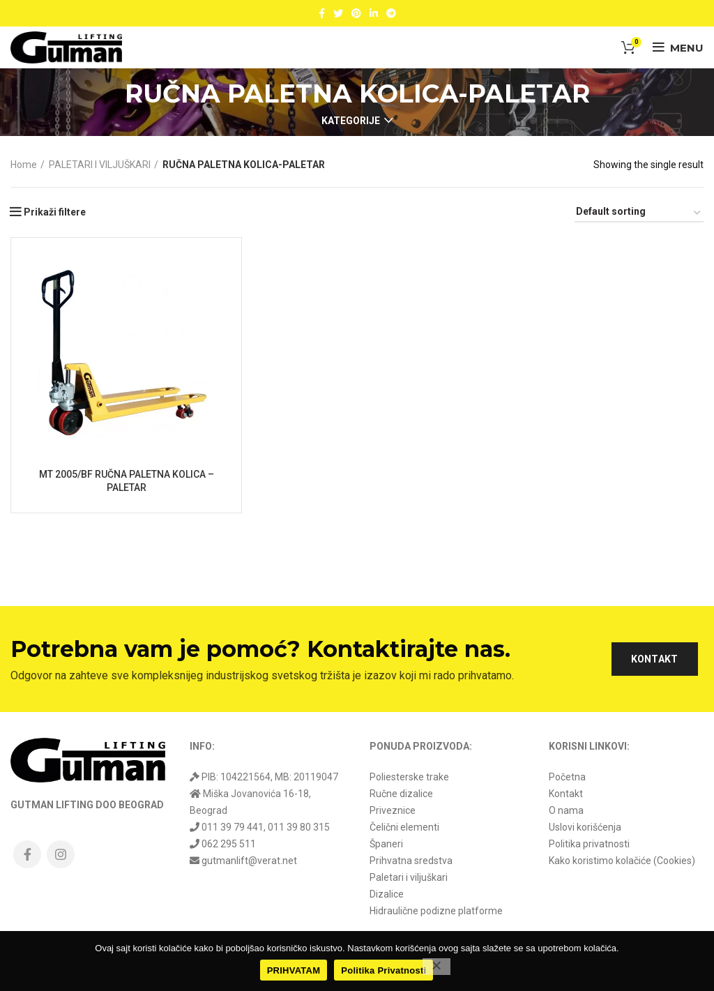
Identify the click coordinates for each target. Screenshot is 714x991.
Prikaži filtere (55, 212)
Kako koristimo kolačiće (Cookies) (622, 860)
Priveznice (393, 810)
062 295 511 (229, 843)
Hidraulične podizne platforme (436, 910)
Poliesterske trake (409, 776)
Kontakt (566, 793)
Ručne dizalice (401, 793)
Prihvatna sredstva (411, 860)
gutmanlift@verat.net (249, 860)
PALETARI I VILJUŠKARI (100, 164)
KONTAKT (654, 659)
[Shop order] (639, 213)
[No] (436, 966)
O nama (566, 810)
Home (23, 164)
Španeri (386, 843)
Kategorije (350, 121)
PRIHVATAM (294, 970)
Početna (567, 776)
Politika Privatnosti (383, 970)
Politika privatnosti (589, 843)
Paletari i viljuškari (409, 877)
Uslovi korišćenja (585, 827)
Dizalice (387, 894)
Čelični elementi (404, 827)
